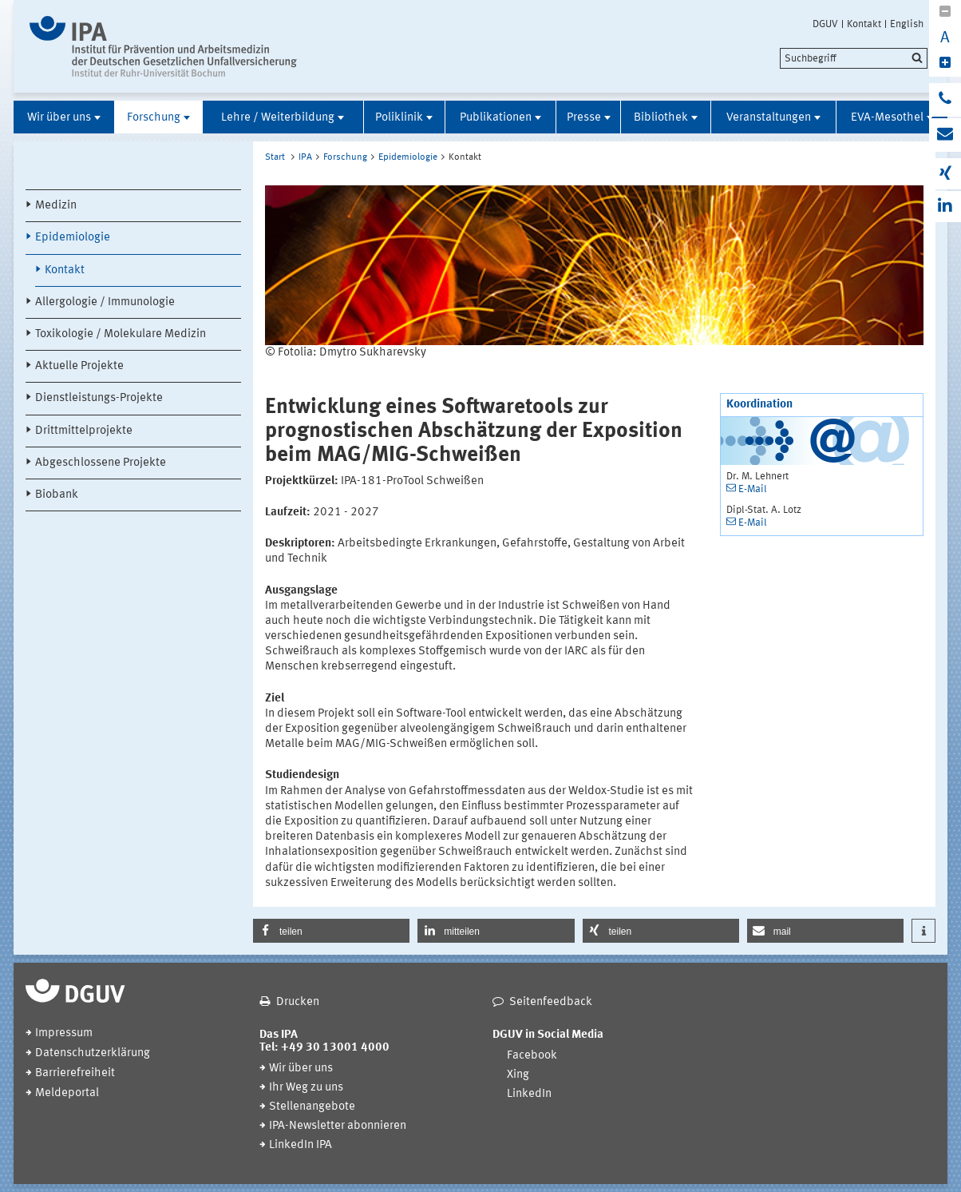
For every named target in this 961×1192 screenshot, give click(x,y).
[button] (331, 931)
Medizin (56, 206)
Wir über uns (59, 118)
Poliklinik (399, 118)
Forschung (153, 118)
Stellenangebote (312, 1107)
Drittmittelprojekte (83, 431)
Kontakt (864, 24)
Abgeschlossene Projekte (100, 463)
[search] (853, 58)
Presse (584, 118)
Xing (518, 1075)
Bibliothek (661, 118)
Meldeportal (67, 1093)
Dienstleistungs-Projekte (99, 398)
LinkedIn (529, 1094)
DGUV (825, 24)
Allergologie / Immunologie (105, 302)
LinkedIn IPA (300, 1145)
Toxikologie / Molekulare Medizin (120, 334)
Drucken (297, 1002)
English (906, 24)
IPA (305, 157)
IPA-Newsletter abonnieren (337, 1126)
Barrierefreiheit (75, 1073)
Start (275, 157)
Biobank (56, 495)
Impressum (64, 1033)
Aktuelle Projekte (79, 366)
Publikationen (496, 118)
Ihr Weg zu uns (306, 1088)
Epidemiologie (72, 238)
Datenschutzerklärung (92, 1053)
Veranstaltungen (768, 118)
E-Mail (752, 489)
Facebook (532, 1056)
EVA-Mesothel (887, 118)
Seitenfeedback (550, 1002)
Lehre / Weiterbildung (277, 118)
